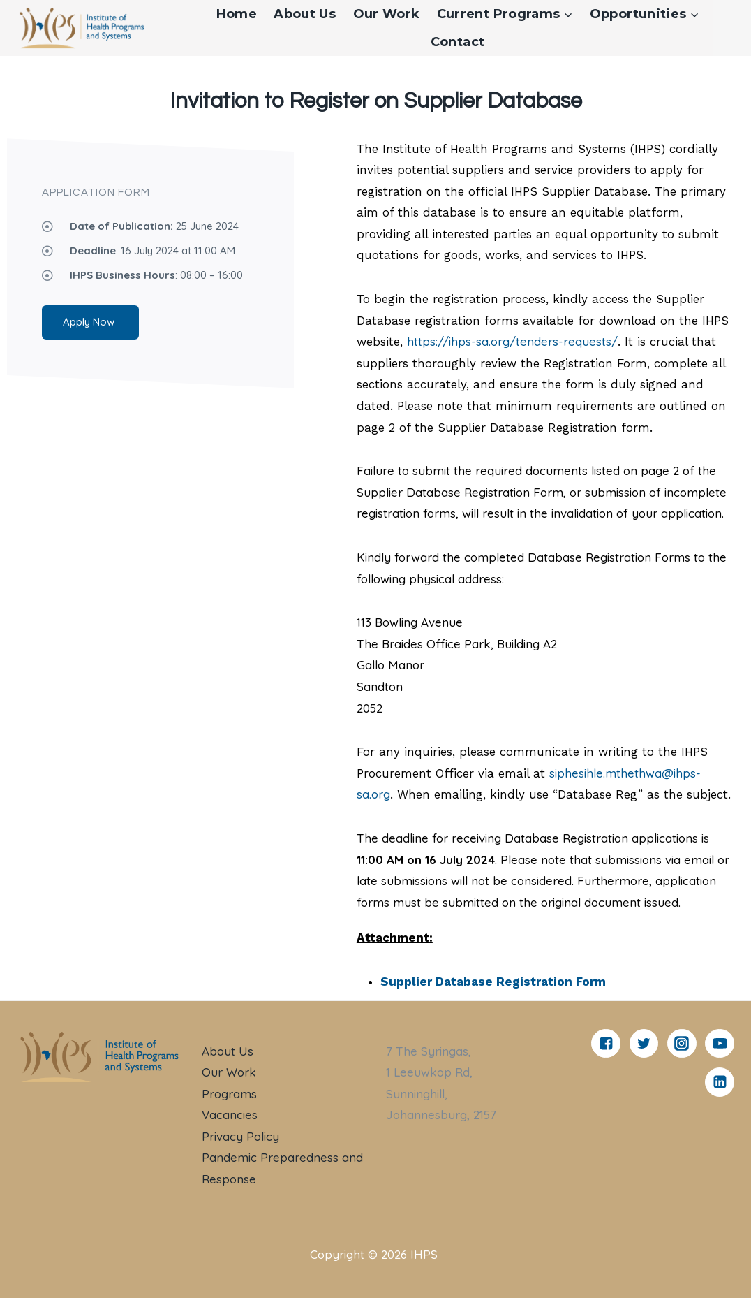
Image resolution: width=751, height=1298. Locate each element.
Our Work (386, 14)
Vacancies (230, 1114)
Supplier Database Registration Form (493, 982)
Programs (229, 1093)
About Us (305, 14)
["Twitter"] (644, 1043)
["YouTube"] (719, 1043)
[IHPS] (81, 29)
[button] (568, 14)
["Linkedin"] (719, 1082)
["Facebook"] (605, 1043)
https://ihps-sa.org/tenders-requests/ (512, 341)
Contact (458, 42)
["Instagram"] (682, 1043)
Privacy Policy (240, 1136)
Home (236, 14)
